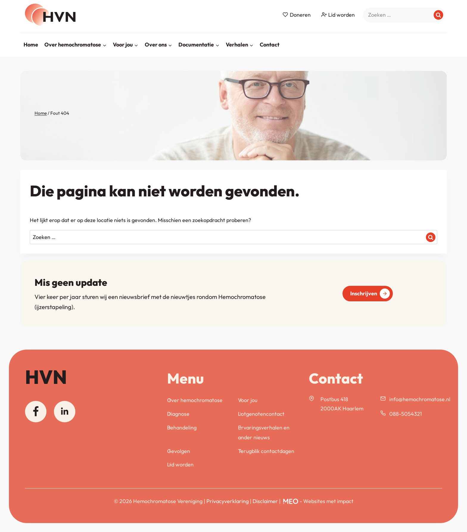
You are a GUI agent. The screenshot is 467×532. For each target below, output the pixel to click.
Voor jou (247, 400)
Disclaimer (265, 501)
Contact (269, 44)
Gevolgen (178, 451)
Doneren (296, 14)
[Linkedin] (64, 411)
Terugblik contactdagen (266, 451)
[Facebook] (35, 411)
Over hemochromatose (194, 400)
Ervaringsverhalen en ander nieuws (263, 432)
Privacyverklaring (227, 501)
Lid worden (338, 14)
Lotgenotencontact (261, 413)
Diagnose (178, 413)
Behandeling (182, 427)
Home (31, 44)
